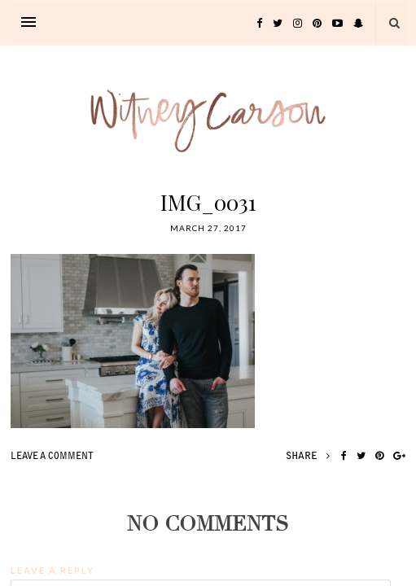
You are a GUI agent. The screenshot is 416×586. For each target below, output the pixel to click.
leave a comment (52, 457)
